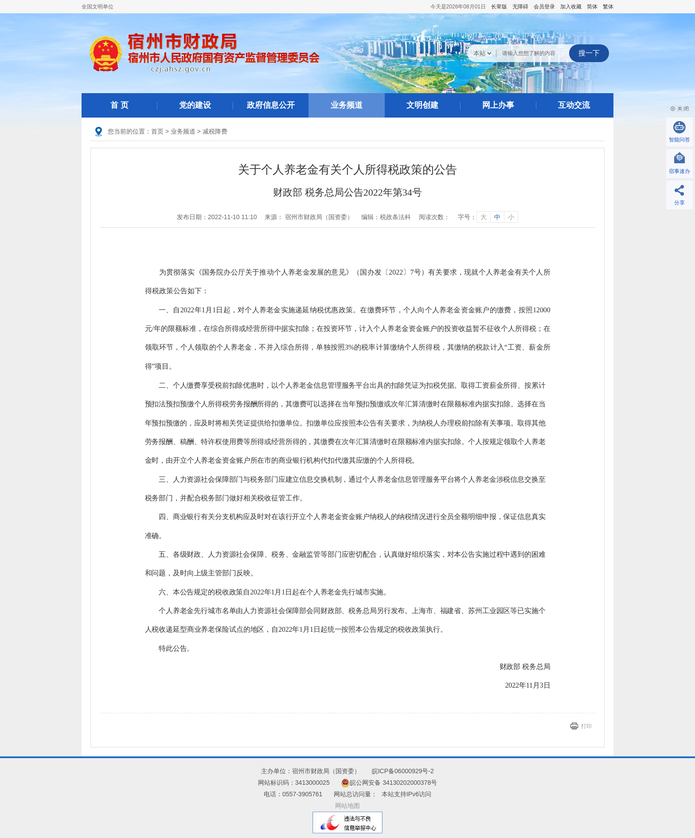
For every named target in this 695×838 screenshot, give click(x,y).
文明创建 (422, 105)
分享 (679, 203)
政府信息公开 (271, 105)
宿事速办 (679, 171)
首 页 (119, 105)
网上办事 (498, 105)
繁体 (608, 7)
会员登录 (544, 7)
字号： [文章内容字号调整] (488, 217)
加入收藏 (571, 7)
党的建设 (195, 105)
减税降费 (215, 131)
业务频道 (347, 105)
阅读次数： (434, 216)
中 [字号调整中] (497, 216)
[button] (499, 7)
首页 (157, 131)
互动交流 (574, 105)
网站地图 (347, 805)
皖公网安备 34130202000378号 (389, 782)
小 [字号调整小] (511, 216)
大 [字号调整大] (483, 216)
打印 (586, 726)
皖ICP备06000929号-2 (403, 771)
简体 (592, 7)
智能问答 (679, 140)
